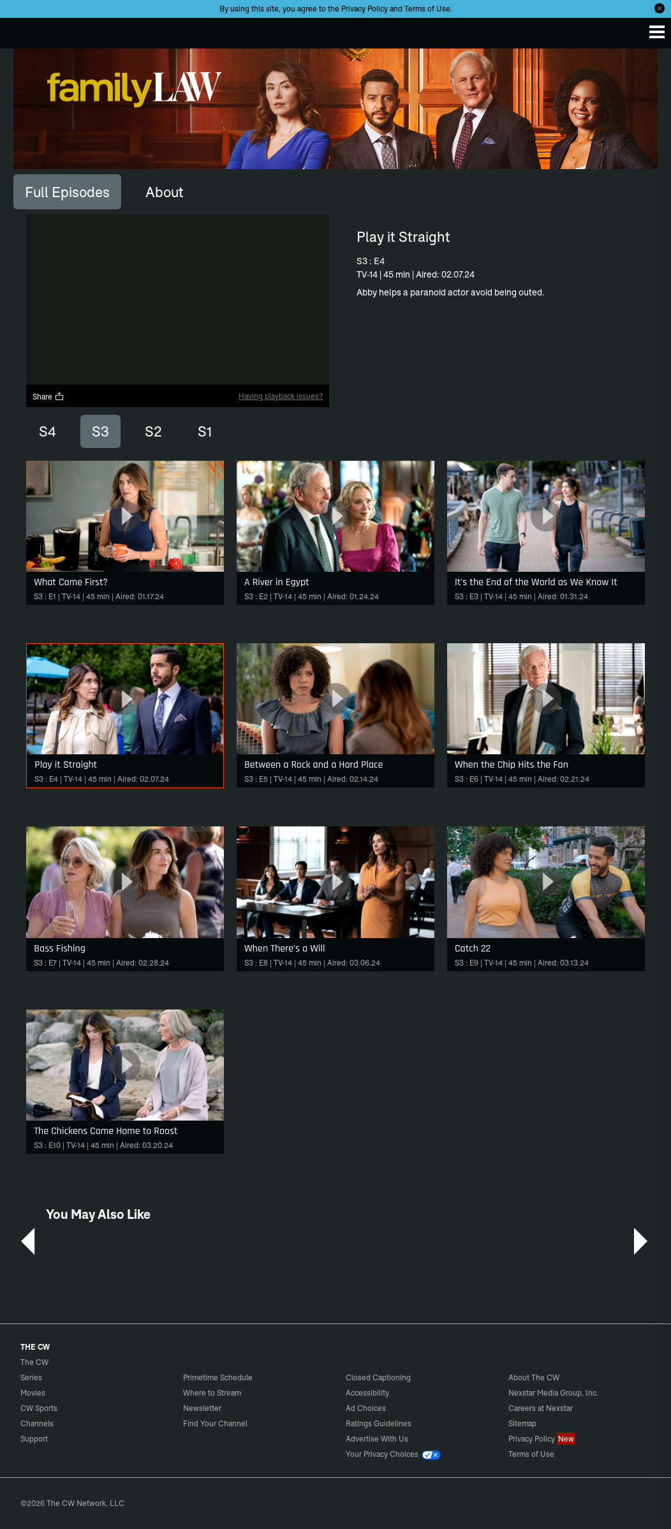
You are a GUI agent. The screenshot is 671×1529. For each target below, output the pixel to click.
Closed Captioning (378, 1377)
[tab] (67, 191)
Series (31, 1377)
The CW (22, 30)
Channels (37, 1423)
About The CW (533, 1377)
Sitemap (522, 1423)
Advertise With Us (377, 1438)
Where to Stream (212, 1393)
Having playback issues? (281, 396)
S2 (153, 431)
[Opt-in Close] (659, 8)
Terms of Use (427, 8)
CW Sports (38, 1408)
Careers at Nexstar (540, 1408)
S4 (47, 431)
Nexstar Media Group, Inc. (553, 1393)
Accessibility (367, 1393)
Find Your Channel (215, 1423)
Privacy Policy (364, 8)
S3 (100, 431)
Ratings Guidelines (378, 1423)
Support (34, 1438)
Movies (32, 1393)
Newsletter (202, 1408)
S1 (205, 431)
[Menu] (657, 32)
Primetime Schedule (218, 1377)
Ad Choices (366, 1408)
